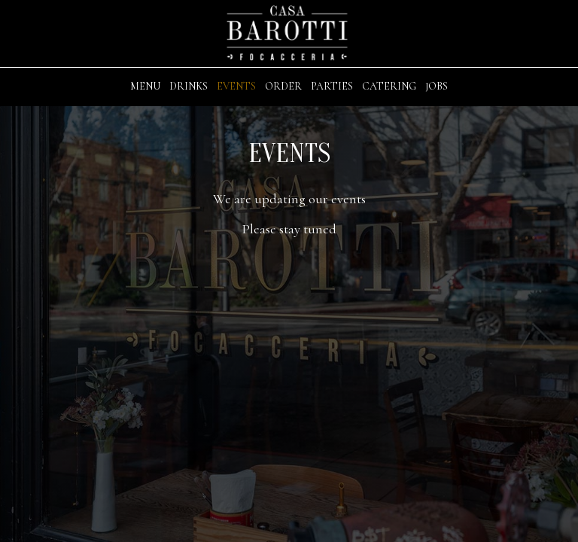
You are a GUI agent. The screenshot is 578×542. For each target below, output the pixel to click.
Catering (389, 86)
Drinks (188, 86)
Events (236, 86)
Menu (145, 86)
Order (283, 86)
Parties (332, 86)
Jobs (436, 86)
